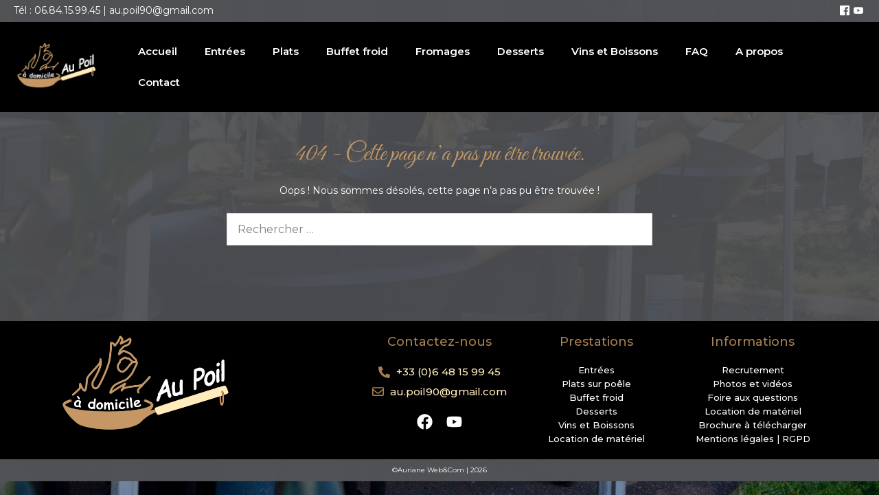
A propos (759, 51)
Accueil (157, 51)
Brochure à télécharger (752, 424)
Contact (159, 82)
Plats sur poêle (596, 383)
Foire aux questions (752, 397)
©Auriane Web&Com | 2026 (439, 469)
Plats (286, 51)
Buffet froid (357, 51)
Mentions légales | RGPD (753, 438)
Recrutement (753, 369)
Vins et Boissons (614, 51)
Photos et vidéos (752, 383)
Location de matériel (596, 438)
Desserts (520, 51)
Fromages (442, 51)
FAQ (696, 51)
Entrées (225, 51)
